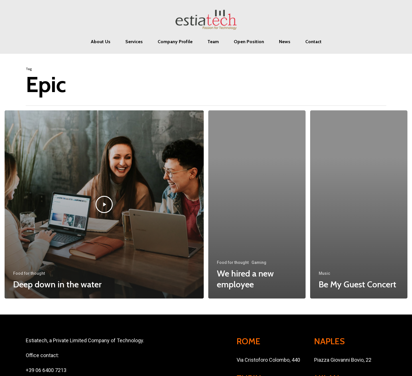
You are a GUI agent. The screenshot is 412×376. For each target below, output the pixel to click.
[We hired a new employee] (257, 204)
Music (324, 273)
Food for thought (29, 273)
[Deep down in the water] (104, 204)
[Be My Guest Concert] (358, 204)
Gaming (258, 262)
